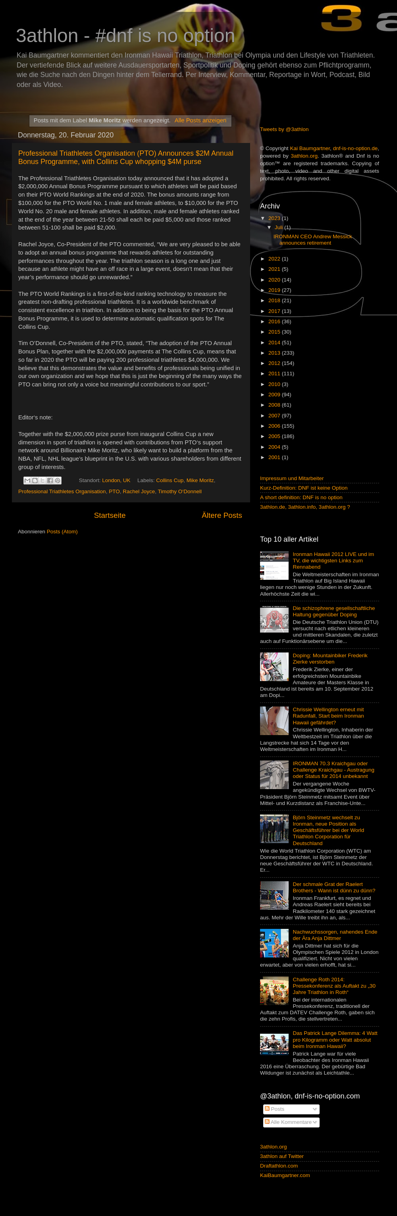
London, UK (116, 480)
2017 (275, 311)
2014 (275, 342)
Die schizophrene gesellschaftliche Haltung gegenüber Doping (334, 611)
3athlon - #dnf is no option (125, 35)
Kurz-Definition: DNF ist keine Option (304, 488)
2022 (275, 259)
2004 (275, 447)
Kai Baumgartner (310, 148)
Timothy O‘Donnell (180, 491)
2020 (275, 280)
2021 (275, 269)
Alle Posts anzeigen (200, 120)
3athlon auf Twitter (282, 1156)
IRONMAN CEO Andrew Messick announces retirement (313, 240)
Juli (279, 227)
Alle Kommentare (288, 1122)
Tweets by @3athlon (284, 129)
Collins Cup (169, 480)
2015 (275, 332)
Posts (275, 1109)
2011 (275, 373)
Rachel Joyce (139, 491)
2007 (275, 416)
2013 (275, 353)
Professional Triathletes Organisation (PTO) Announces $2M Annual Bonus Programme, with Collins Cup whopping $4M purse (125, 157)
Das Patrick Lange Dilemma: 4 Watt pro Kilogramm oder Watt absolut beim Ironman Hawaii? (335, 1039)
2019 (275, 290)
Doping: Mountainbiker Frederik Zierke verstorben (330, 658)
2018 (275, 300)
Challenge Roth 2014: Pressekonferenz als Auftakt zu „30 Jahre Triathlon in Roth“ (334, 986)
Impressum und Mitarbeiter (292, 478)
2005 (275, 436)
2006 (275, 426)
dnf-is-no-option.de (355, 148)
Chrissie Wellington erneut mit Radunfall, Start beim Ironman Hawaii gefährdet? (328, 715)
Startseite (110, 515)
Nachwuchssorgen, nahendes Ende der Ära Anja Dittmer (335, 935)
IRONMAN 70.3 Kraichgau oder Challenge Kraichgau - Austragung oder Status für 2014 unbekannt (333, 769)
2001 (275, 457)
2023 (275, 218)
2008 (275, 405)
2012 (275, 363)
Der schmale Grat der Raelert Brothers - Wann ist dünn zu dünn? (334, 887)
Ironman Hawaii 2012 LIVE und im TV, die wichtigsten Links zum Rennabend (333, 560)
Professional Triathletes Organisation (62, 491)
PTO (114, 491)
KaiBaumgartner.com (285, 1175)
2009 (275, 395)
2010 (275, 384)
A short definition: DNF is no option (301, 497)
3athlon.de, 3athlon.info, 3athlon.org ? (305, 507)
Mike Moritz (200, 480)
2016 (275, 321)
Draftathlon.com (279, 1166)
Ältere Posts (222, 515)
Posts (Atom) (62, 532)
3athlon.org (304, 156)
